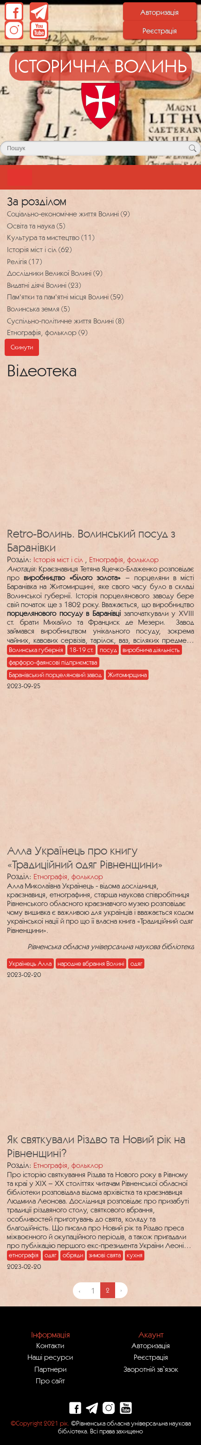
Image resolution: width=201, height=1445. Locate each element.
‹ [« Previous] (79, 1291)
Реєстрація (160, 30)
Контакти (50, 1345)
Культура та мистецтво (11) (50, 237)
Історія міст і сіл (58, 559)
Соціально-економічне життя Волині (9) (68, 213)
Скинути (22, 347)
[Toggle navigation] (19, 177)
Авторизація (159, 12)
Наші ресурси (50, 1357)
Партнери (50, 1369)
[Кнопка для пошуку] (192, 148)
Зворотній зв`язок (150, 1369)
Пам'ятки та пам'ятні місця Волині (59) (65, 296)
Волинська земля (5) (38, 308)
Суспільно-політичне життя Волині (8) (65, 321)
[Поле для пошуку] (100, 148)
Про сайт (50, 1380)
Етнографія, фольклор (124, 559)
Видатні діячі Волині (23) (44, 285)
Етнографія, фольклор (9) (47, 332)
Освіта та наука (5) (36, 226)
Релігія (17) (24, 261)
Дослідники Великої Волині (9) (54, 273)
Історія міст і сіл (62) (39, 249)
